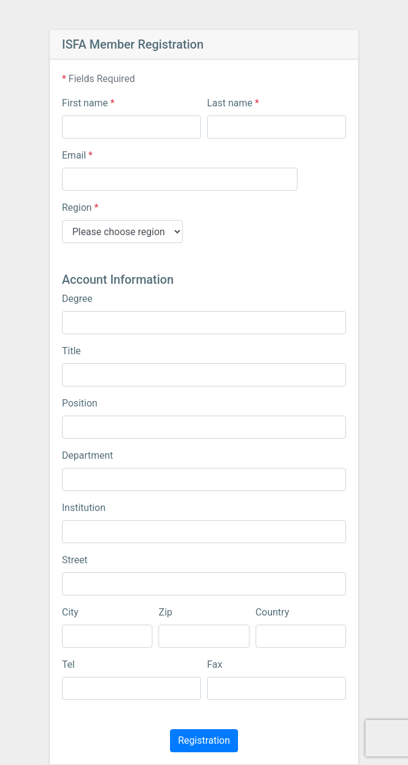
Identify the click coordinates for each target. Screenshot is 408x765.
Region (80, 207)
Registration (204, 740)
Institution (84, 507)
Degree (77, 298)
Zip (165, 612)
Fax (214, 664)
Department (87, 455)
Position (79, 403)
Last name (233, 103)
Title (71, 351)
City (70, 612)
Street (74, 560)
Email (77, 155)
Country (273, 612)
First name (88, 103)
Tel (68, 664)
